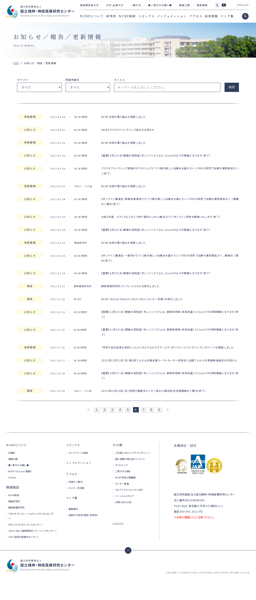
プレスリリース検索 (80, 467)
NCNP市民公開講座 (128, 496)
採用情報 (211, 16)
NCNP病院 (127, 16)
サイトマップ (123, 484)
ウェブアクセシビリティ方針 (132, 509)
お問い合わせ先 (125, 521)
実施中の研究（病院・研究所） (87, 529)
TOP (16, 63)
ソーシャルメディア (127, 515)
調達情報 (202, 5)
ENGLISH (243, 5)
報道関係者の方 (89, 5)
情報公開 (184, 5)
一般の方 (135, 5)
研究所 (111, 16)
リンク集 (227, 16)
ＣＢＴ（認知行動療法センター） (26, 556)
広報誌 (12, 467)
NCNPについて (92, 16)
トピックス (146, 16)
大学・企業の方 (115, 5)
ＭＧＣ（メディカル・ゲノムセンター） (29, 539)
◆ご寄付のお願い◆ (160, 5)
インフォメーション (172, 16)
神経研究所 (15, 515)
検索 (231, 87)
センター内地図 (78, 502)
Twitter (12, 491)
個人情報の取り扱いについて (133, 478)
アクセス (195, 16)
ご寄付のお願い (125, 490)
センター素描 (123, 502)
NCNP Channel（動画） (21, 485)
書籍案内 (74, 523)
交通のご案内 (77, 496)
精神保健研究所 (18, 521)
